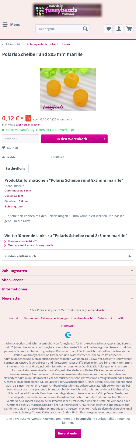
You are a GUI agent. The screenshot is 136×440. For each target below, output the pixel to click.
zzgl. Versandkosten (28, 124)
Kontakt (14, 318)
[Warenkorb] (129, 28)
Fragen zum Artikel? (20, 241)
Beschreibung (15, 168)
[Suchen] (85, 28)
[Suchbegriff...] (62, 28)
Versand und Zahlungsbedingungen (46, 318)
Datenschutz (106, 318)
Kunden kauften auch (20, 256)
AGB (120, 318)
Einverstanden (68, 433)
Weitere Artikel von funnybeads (28, 245)
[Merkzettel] (108, 28)
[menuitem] (11, 24)
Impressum (68, 325)
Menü (11, 24)
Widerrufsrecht (83, 318)
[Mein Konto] (119, 28)
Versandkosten (97, 310)
